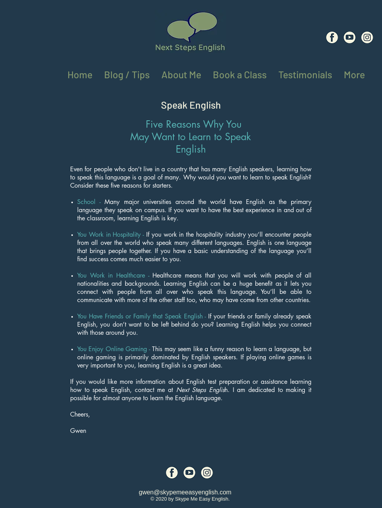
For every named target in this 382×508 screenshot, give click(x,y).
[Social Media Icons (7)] (349, 37)
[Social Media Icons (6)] (332, 37)
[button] (354, 73)
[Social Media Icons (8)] (367, 37)
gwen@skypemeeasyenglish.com (185, 492)
